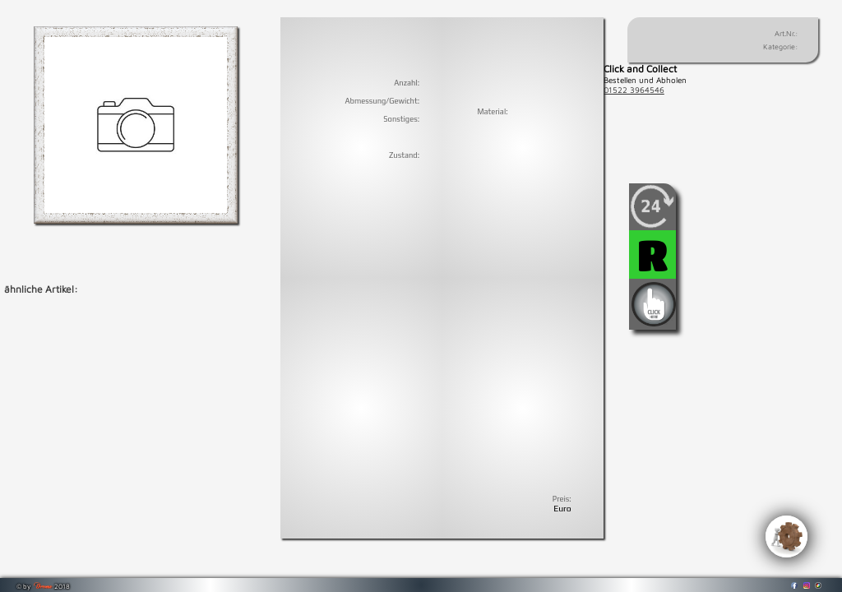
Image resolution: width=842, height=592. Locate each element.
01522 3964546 (634, 90)
